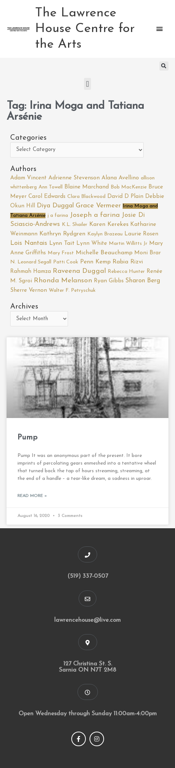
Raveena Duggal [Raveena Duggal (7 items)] (79, 271)
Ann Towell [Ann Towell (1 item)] (51, 187)
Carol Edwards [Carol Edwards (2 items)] (46, 196)
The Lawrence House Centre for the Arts (85, 29)
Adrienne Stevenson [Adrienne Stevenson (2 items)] (74, 178)
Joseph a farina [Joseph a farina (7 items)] (95, 215)
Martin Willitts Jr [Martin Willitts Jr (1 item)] (128, 243)
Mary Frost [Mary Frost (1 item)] (61, 253)
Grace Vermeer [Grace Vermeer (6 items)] (98, 205)
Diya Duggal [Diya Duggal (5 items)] (55, 205)
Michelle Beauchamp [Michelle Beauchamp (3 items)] (104, 253)
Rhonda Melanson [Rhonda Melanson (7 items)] (63, 280)
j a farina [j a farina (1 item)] (57, 215)
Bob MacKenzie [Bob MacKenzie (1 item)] (129, 187)
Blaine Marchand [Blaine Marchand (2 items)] (86, 187)
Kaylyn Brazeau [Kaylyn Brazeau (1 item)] (105, 234)
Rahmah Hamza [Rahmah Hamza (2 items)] (30, 271)
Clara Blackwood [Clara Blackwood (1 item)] (86, 196)
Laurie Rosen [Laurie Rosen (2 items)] (141, 234)
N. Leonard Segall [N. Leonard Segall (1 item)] (30, 262)
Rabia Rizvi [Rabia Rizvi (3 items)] (127, 262)
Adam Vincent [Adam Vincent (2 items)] (28, 178)
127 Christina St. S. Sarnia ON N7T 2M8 (87, 667)
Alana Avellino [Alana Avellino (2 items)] (120, 178)
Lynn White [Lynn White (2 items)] (91, 243)
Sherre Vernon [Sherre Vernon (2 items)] (28, 290)
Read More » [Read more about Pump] (32, 496)
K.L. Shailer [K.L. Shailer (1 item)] (74, 224)
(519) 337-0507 (87, 576)
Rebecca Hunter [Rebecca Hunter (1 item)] (126, 271)
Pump (27, 437)
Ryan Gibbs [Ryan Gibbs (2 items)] (109, 281)
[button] (163, 66)
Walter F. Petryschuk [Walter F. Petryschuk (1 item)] (72, 290)
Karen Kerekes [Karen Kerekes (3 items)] (108, 224)
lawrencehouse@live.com (87, 620)
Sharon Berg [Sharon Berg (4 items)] (143, 281)
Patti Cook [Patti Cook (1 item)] (65, 262)
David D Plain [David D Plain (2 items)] (125, 196)
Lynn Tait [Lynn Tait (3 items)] (62, 243)
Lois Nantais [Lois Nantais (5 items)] (28, 243)
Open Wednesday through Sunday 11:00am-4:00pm (88, 714)
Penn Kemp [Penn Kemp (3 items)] (95, 262)
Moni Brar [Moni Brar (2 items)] (147, 253)
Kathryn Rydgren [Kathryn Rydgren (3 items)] (62, 234)
